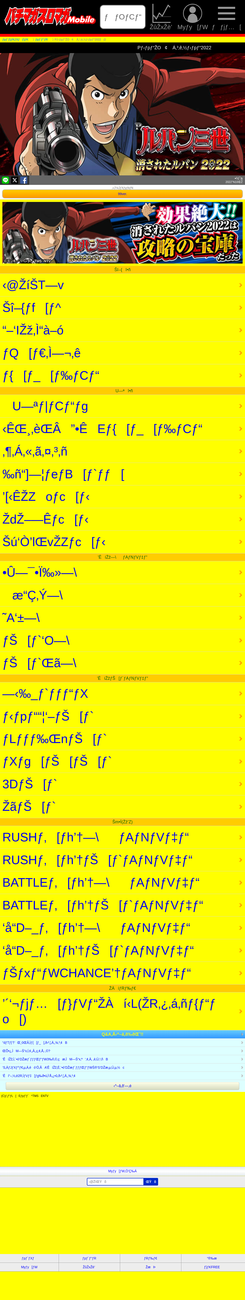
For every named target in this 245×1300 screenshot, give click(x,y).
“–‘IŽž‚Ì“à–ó (33, 330)
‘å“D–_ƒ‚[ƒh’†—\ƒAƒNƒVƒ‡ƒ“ (96, 928)
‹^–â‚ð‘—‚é (122, 1086)
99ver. (122, 194)
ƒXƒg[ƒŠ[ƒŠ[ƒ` (57, 761)
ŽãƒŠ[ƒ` (29, 806)
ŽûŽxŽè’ (162, 17)
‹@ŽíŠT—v (33, 285)
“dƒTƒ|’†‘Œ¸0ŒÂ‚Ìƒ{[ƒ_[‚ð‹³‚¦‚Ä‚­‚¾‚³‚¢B (34, 1043)
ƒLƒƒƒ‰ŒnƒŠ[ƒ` (54, 739)
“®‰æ (212, 1258)
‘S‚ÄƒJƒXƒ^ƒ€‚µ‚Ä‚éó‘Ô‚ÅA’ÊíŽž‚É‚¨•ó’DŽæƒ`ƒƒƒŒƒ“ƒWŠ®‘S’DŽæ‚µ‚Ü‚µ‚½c (63, 1067)
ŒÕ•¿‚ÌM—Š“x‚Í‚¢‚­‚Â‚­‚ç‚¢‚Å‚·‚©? (26, 1051)
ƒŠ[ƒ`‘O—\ (46, 640)
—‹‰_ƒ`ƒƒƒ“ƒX (45, 693)
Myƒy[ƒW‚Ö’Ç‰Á (122, 1171)
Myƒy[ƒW (193, 17)
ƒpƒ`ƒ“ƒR (89, 1258)
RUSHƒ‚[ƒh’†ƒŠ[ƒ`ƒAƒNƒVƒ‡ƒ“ (97, 860)
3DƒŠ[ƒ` (29, 784)
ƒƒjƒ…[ (226, 17)
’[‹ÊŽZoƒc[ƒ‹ (46, 496)
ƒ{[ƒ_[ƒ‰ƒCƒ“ (50, 375)
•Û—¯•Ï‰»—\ (49, 572)
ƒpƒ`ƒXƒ (29, 1258)
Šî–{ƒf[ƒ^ (31, 308)
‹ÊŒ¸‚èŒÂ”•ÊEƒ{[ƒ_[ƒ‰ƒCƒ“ (102, 429)
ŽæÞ (150, 1267)
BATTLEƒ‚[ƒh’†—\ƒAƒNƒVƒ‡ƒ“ (101, 882)
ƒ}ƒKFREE (212, 1267)
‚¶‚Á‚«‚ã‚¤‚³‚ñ (34, 451)
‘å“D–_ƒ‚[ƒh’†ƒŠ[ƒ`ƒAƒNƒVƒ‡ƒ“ (98, 950)
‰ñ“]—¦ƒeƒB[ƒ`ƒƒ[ (63, 474)
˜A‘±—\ (31, 618)
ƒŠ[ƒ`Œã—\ (49, 663)
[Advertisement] (122, 1133)
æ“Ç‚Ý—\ (42, 595)
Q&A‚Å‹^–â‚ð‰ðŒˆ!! (122, 1034)
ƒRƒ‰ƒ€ (150, 1258)
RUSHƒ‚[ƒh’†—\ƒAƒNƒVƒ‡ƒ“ (95, 837)
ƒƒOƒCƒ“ (122, 17)
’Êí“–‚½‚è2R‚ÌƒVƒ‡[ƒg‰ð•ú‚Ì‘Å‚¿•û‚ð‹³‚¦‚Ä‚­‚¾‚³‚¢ (38, 1076)
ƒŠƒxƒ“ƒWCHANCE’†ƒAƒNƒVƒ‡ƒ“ (96, 973)
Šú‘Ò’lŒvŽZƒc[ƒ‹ (54, 542)
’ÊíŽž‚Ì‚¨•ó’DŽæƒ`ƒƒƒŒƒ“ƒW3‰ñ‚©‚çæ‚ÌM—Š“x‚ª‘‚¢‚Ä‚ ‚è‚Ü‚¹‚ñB (55, 1059)
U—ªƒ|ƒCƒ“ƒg (45, 406)
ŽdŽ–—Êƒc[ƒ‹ (45, 519)
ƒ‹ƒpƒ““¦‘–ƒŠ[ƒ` (48, 716)
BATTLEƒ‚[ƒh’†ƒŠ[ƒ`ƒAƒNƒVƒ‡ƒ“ (102, 905)
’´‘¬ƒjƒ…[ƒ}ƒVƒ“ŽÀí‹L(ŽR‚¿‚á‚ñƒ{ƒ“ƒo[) (109, 1011)
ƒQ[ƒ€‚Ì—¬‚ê (41, 353)
